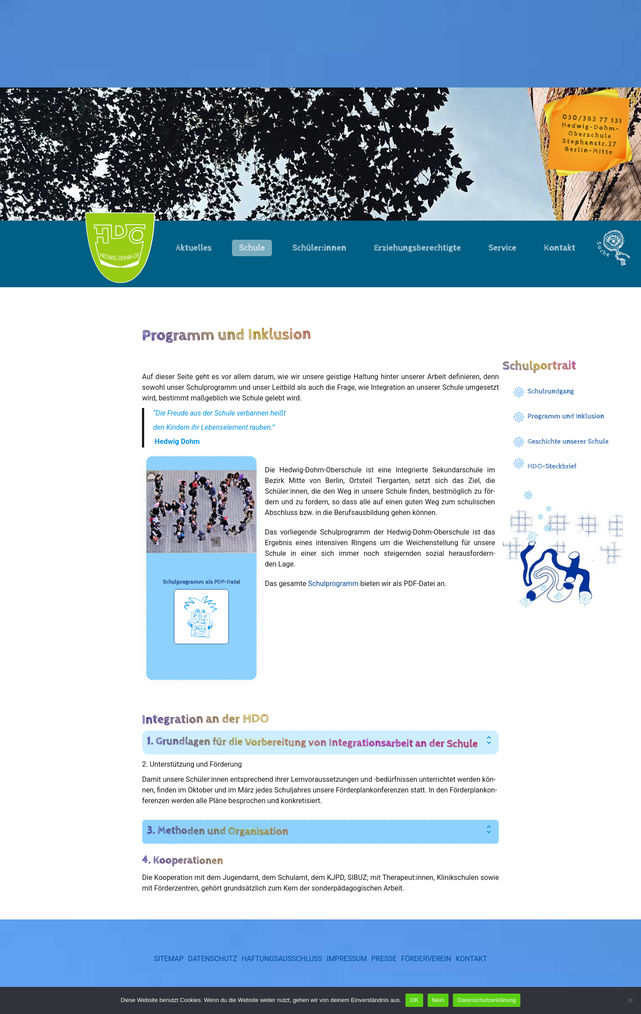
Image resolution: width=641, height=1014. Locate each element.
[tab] (320, 757)
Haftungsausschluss (281, 973)
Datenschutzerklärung (486, 1000)
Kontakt (471, 973)
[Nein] (629, 1000)
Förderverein (426, 973)
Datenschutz (212, 973)
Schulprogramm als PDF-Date (201, 586)
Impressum (346, 973)
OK (414, 1000)
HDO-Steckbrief (552, 466)
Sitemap (169, 973)
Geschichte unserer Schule (568, 441)
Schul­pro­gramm (335, 585)
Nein (438, 1000)
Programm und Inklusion (565, 416)
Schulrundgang (550, 391)
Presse (384, 973)
